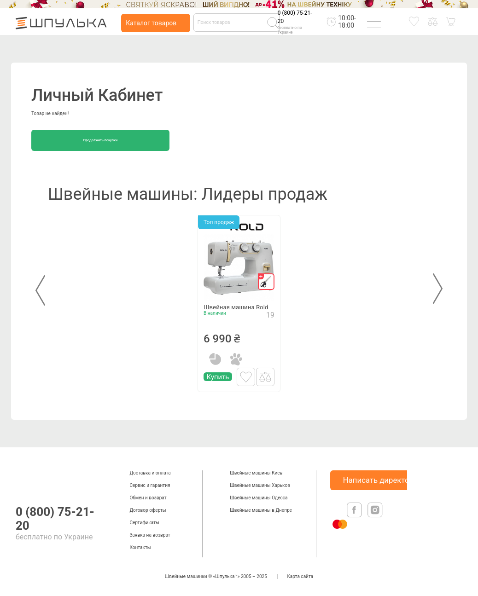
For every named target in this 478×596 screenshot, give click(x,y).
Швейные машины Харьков (260, 485)
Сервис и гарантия (149, 485)
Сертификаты (144, 522)
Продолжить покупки (100, 140)
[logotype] (25, 479)
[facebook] (355, 519)
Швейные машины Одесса (258, 497)
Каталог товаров (151, 23)
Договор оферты (147, 510)
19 (270, 328)
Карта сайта (300, 576)
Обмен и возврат (147, 497)
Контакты (140, 547)
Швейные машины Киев (256, 472)
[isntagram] (375, 519)
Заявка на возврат (149, 535)
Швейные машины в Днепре (261, 510)
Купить (218, 389)
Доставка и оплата (149, 472)
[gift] (266, 281)
